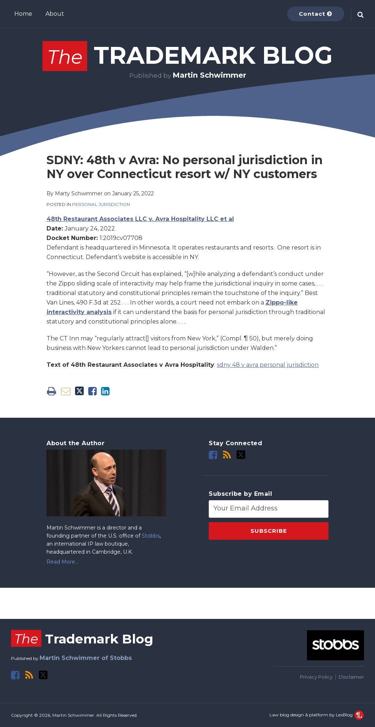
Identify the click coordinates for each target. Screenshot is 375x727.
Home (23, 13)
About (54, 13)
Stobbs (151, 535)
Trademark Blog (187, 55)
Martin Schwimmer (209, 75)
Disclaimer (351, 677)
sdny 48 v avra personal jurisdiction (268, 364)
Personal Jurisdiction (101, 204)
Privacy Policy (316, 677)
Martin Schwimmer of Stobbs (86, 657)
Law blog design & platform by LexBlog (317, 714)
